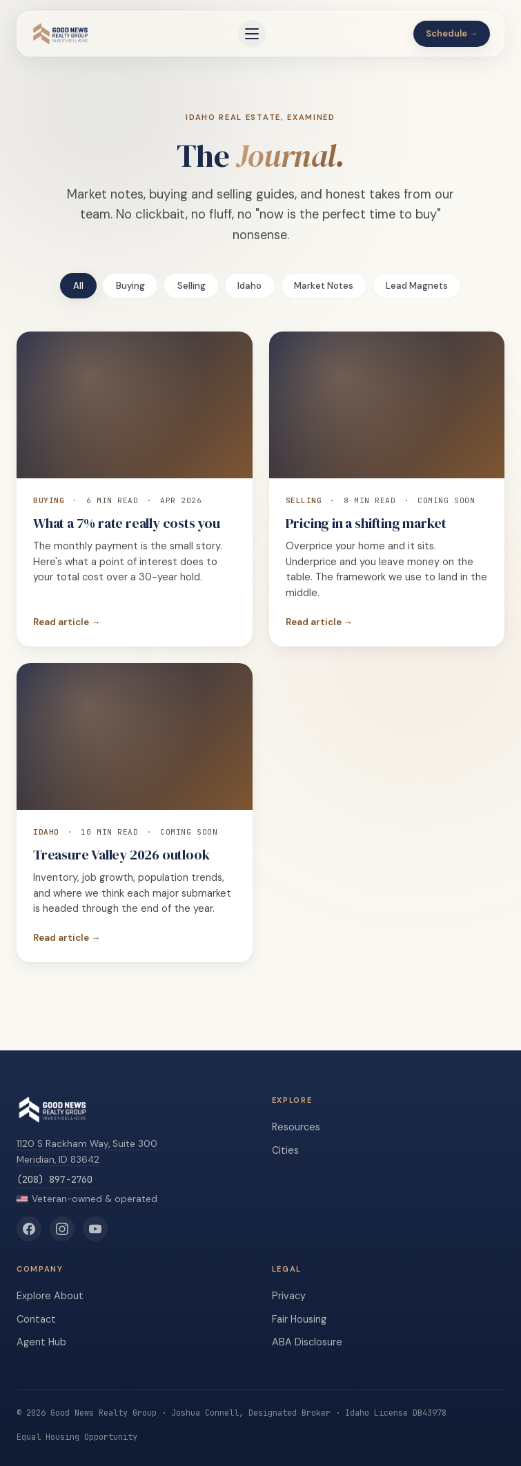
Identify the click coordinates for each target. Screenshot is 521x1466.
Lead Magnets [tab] (417, 286)
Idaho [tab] (249, 286)
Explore (34, 1296)
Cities (285, 1150)
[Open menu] (252, 34)
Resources (296, 1127)
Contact (36, 1319)
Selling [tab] (191, 286)
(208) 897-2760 (54, 1179)
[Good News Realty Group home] (60, 33)
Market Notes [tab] (323, 286)
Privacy (289, 1296)
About (68, 1296)
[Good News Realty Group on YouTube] (95, 1228)
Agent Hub (41, 1342)
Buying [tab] (130, 286)
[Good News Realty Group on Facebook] (29, 1228)
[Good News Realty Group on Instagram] (62, 1228)
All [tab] (78, 286)
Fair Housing (299, 1319)
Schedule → (452, 33)
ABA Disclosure (307, 1342)
